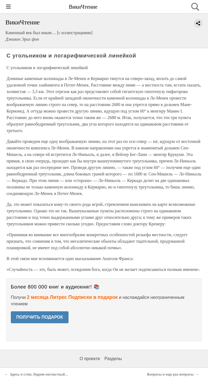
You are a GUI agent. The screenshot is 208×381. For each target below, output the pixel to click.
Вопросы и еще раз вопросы (170, 374)
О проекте (90, 358)
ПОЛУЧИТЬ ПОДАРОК (39, 317)
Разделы (113, 358)
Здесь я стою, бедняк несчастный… (39, 374)
